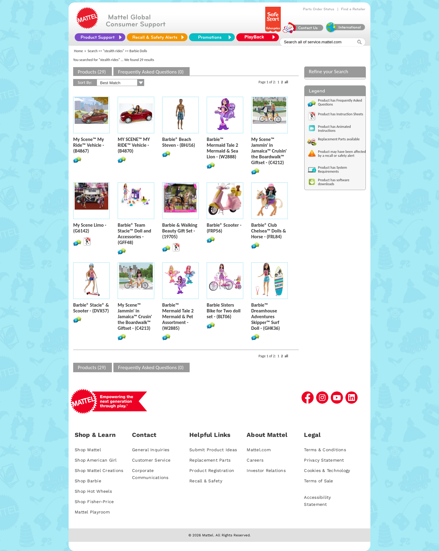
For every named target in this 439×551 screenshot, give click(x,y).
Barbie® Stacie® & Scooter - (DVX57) (91, 308)
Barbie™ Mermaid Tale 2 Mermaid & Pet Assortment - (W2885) (178, 316)
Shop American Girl (96, 460)
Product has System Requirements (332, 169)
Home (78, 51)
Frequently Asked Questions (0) (151, 72)
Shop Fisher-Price (94, 501)
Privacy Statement (324, 460)
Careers (255, 460)
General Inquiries (150, 449)
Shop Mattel (88, 449)
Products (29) (92, 72)
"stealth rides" (113, 51)
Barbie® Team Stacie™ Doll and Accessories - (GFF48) (134, 233)
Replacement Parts (209, 460)
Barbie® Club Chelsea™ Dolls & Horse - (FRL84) (268, 230)
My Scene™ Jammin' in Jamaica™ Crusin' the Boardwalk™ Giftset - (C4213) (135, 316)
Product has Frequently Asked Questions (340, 102)
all (286, 82)
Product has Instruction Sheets (340, 114)
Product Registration (211, 470)
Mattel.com (259, 449)
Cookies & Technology (327, 470)
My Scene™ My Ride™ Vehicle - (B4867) (88, 145)
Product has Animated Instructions (334, 128)
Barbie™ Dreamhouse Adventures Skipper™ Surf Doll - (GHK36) (265, 316)
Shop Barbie (88, 480)
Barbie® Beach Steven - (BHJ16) (178, 142)
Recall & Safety (205, 480)
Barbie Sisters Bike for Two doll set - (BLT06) (224, 310)
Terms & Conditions (325, 449)
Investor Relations (266, 470)
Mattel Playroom (92, 512)
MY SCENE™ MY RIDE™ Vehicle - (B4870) (134, 145)
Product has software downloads (333, 182)
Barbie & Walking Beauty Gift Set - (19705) (179, 230)
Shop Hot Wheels (93, 491)
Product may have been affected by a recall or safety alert (342, 153)
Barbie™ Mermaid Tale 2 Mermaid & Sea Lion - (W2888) (222, 148)
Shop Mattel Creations (99, 470)
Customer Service (151, 460)
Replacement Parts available (339, 139)
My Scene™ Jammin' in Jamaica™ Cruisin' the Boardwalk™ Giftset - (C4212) (269, 150)
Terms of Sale (318, 480)
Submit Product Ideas (213, 449)
